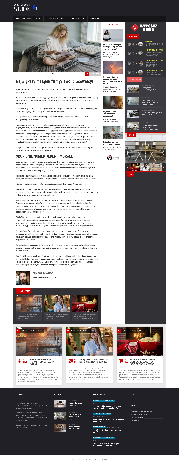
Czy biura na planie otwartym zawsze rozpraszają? (110, 114)
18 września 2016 (75, 400)
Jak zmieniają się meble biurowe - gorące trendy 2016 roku (154, 54)
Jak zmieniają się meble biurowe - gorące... (77, 416)
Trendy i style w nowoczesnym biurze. (153, 73)
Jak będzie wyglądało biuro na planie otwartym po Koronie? (56, 316)
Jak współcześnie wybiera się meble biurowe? (152, 114)
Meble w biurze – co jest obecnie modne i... (77, 428)
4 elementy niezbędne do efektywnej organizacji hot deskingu (29, 316)
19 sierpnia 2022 (98, 403)
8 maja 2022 (146, 97)
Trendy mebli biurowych (56, 19)
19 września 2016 (148, 85)
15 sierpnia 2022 (98, 440)
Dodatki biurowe (78, 19)
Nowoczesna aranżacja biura (28, 19)
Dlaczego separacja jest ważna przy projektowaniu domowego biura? (112, 47)
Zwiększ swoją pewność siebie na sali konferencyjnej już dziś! (152, 127)
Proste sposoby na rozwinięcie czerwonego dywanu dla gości (150, 102)
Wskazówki (95, 19)
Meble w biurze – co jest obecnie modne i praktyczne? (154, 64)
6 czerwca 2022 (147, 122)
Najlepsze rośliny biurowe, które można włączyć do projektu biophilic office (85, 316)
